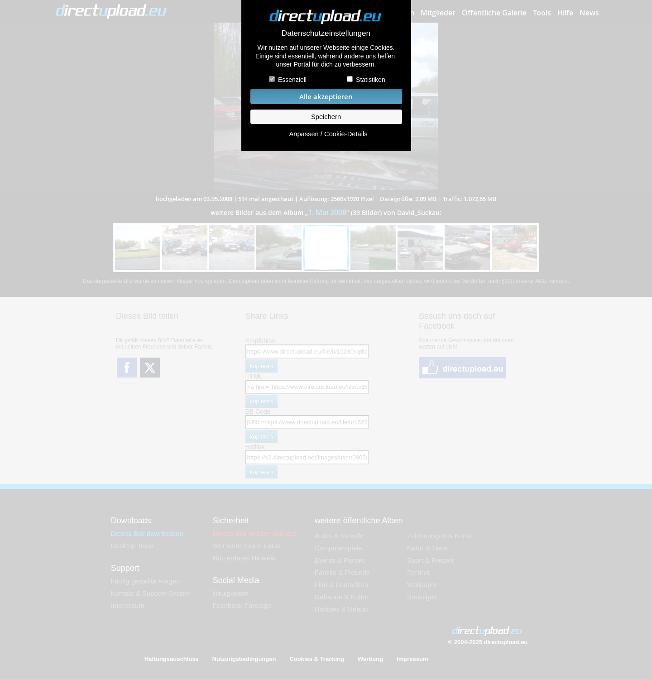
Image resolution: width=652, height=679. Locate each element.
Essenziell (292, 79)
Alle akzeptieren (326, 96)
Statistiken (370, 79)
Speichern (326, 116)
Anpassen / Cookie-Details (328, 134)
